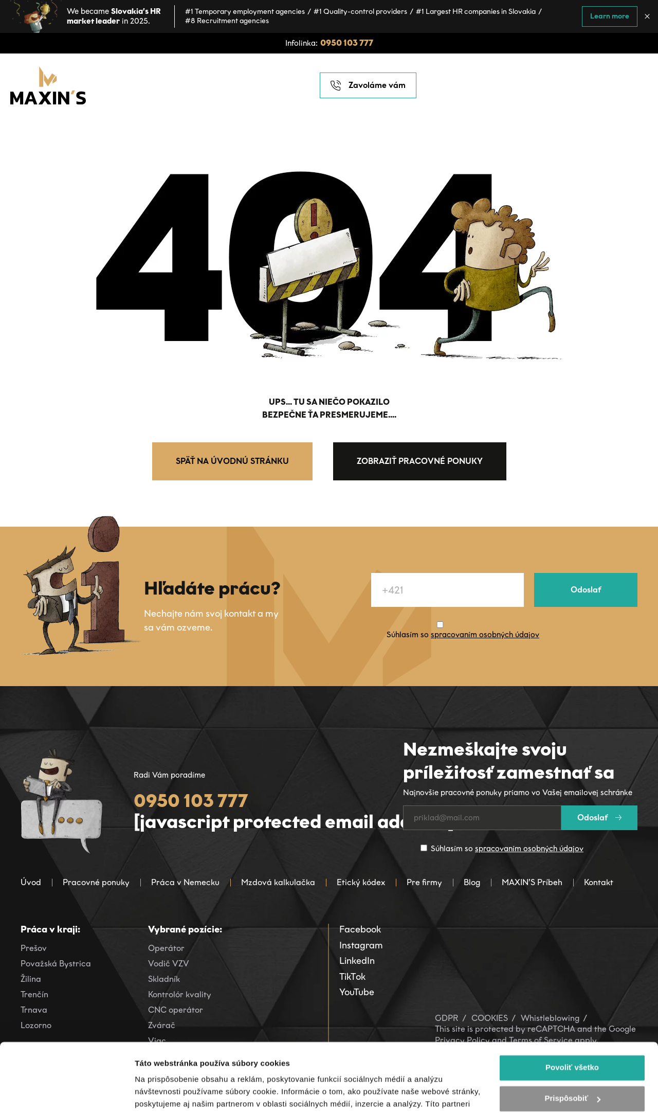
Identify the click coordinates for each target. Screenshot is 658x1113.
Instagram (361, 945)
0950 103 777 (346, 43)
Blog (472, 882)
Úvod (31, 882)
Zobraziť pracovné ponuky (420, 461)
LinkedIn (357, 960)
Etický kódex (361, 882)
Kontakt (598, 882)
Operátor (166, 948)
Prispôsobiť (572, 1034)
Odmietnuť (572, 1065)
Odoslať (586, 590)
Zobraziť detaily (164, 1092)
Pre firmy (424, 882)
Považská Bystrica (56, 963)
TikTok (352, 976)
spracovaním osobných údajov (485, 634)
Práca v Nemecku (185, 882)
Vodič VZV (168, 963)
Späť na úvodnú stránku (232, 461)
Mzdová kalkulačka (278, 882)
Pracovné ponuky (96, 882)
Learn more (609, 16)
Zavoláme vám (368, 85)
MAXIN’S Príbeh (532, 882)
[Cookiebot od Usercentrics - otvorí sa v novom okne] (67, 1093)
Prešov (34, 948)
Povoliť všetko (572, 1003)
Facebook (360, 929)
